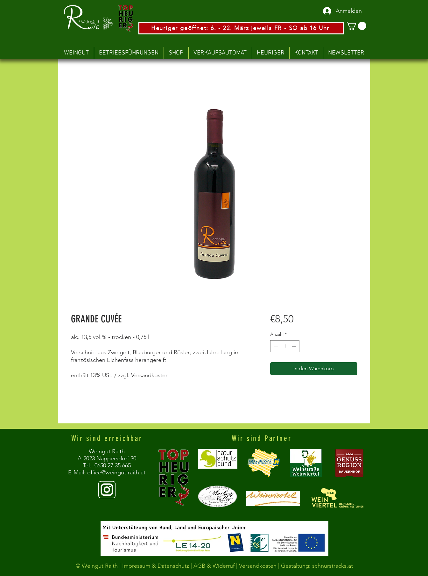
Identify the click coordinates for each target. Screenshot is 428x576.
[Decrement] (275, 346)
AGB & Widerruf (214, 565)
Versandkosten (258, 565)
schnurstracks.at (332, 565)
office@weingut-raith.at (116, 472)
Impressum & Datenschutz (156, 565)
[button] (356, 26)
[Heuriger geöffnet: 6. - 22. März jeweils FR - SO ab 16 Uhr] (241, 28)
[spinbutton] (285, 346)
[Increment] (294, 346)
